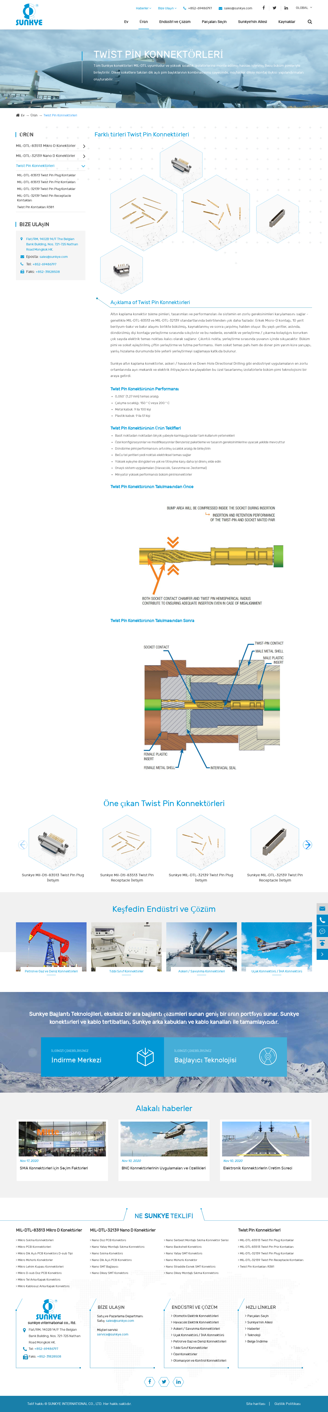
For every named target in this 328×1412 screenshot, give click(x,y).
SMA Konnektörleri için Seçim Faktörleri (54, 1168)
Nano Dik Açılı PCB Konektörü (111, 1260)
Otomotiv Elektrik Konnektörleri (195, 1316)
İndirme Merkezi (76, 1060)
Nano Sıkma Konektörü (106, 1253)
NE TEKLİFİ (164, 1216)
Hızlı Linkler (261, 1307)
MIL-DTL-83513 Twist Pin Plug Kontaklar (46, 175)
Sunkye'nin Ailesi (252, 22)
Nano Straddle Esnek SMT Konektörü (189, 1266)
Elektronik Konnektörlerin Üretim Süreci (257, 1168)
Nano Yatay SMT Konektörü (183, 1253)
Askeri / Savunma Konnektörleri (201, 971)
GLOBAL (302, 8)
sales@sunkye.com (238, 8)
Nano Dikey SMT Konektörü (109, 1273)
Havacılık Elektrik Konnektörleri (196, 1322)
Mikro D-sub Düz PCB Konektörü (39, 1273)
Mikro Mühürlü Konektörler (34, 1260)
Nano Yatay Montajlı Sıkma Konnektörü (117, 1247)
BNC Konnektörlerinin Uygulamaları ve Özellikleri (164, 1168)
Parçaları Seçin (214, 22)
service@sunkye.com (112, 1334)
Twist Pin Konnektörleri (60, 115)
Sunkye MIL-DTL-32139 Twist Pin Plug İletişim (201, 877)
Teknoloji (253, 1335)
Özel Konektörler (185, 1354)
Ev (126, 22)
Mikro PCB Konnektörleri (33, 1247)
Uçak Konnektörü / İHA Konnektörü (276, 971)
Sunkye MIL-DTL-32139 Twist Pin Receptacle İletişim (275, 877)
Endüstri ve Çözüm (174, 22)
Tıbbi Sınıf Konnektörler (126, 971)
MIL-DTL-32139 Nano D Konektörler (45, 156)
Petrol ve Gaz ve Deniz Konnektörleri (51, 971)
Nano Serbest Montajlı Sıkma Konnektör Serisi (196, 1240)
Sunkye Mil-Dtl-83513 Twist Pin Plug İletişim (53, 877)
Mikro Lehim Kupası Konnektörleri (40, 1266)
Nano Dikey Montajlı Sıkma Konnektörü (191, 1273)
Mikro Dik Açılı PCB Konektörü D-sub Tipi (44, 1253)
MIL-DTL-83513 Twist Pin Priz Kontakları (46, 182)
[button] (307, 844)
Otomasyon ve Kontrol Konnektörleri (199, 1361)
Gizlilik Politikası (287, 1404)
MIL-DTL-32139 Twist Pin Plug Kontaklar (46, 189)
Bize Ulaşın (167, 8)
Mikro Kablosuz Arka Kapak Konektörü (42, 1286)
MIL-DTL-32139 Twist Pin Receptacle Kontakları (44, 198)
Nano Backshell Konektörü (183, 1247)
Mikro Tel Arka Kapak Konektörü (38, 1279)
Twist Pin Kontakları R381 (35, 207)
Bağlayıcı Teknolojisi (205, 1060)
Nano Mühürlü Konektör (180, 1260)
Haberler (143, 8)
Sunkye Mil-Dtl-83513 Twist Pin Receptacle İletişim (127, 877)
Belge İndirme (257, 1341)
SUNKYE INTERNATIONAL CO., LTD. (75, 1404)
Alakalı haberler (164, 1108)
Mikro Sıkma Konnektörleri (35, 1240)
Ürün (144, 22)
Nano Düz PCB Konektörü (108, 1240)
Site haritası (255, 1404)
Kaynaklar (286, 22)
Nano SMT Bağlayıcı (104, 1266)
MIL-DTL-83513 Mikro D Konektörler (46, 146)
